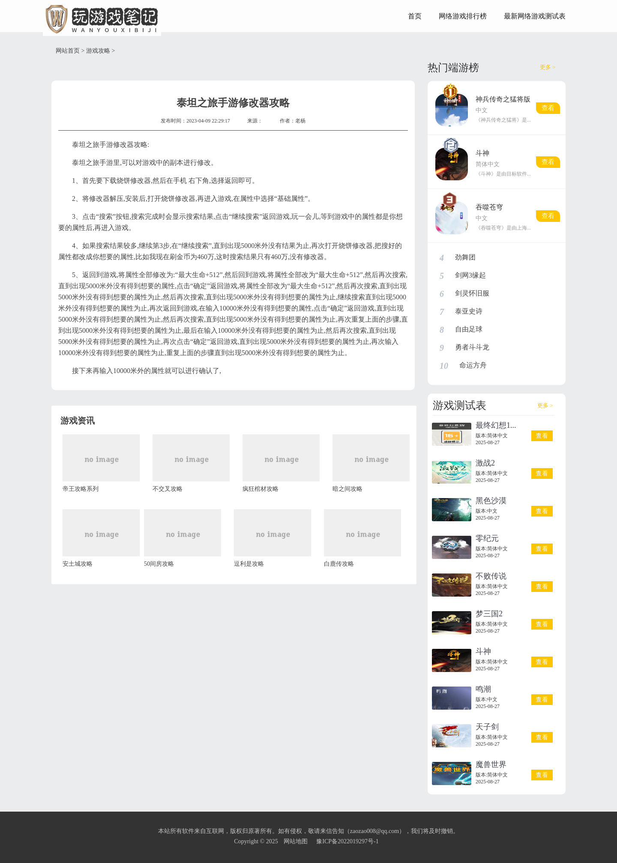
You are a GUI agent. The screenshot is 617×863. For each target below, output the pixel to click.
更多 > (548, 67)
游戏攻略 (98, 51)
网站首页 (68, 51)
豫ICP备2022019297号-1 (347, 841)
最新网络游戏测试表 (535, 16)
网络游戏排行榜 (463, 16)
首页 (415, 16)
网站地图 (296, 841)
